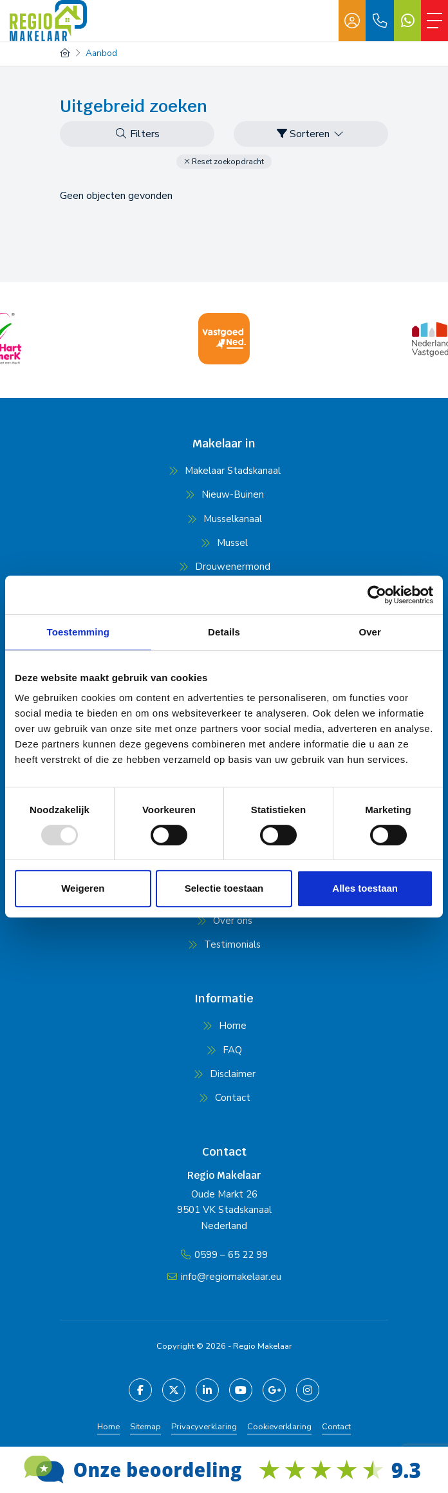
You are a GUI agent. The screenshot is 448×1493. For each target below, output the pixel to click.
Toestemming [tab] (78, 631)
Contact (336, 1426)
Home (108, 1426)
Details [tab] (224, 631)
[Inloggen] (352, 20)
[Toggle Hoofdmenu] (434, 20)
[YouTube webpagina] (240, 1390)
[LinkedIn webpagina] (207, 1390)
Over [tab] (370, 631)
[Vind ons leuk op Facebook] (140, 1390)
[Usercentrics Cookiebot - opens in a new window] (377, 595)
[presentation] (208, 377)
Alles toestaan (365, 888)
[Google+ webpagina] (274, 1390)
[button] (224, 162)
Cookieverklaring (279, 1426)
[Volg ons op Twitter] (173, 1390)
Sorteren (311, 134)
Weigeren (82, 888)
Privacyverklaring (204, 1426)
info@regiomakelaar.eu (231, 1276)
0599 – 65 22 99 (231, 1254)
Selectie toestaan (224, 888)
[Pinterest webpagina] (307, 1390)
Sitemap (145, 1426)
